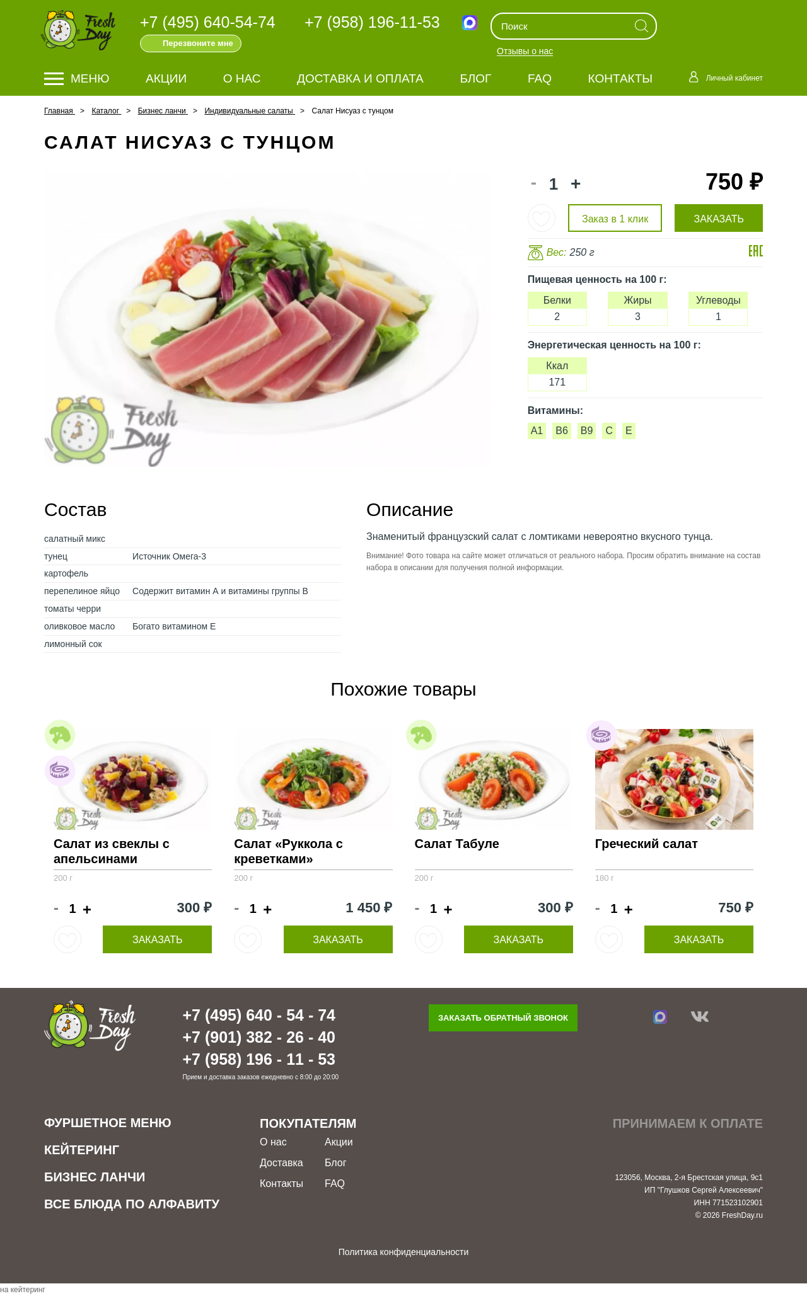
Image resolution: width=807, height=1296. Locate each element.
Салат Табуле (457, 844)
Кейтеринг (81, 1150)
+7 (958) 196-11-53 (372, 22)
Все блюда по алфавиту (131, 1204)
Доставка (281, 1162)
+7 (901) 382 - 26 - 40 (258, 1037)
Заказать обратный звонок (503, 1018)
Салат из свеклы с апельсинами (112, 851)
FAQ (540, 78)
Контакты (620, 78)
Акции (166, 78)
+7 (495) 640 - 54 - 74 (258, 1015)
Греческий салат (646, 844)
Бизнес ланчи (94, 1177)
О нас (242, 78)
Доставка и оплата (360, 78)
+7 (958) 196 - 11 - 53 (258, 1059)
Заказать (157, 939)
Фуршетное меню (107, 1123)
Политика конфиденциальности (404, 1252)
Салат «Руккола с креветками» (288, 851)
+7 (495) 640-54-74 (208, 22)
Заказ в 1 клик (615, 219)
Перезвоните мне (198, 43)
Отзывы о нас (525, 51)
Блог (475, 78)
